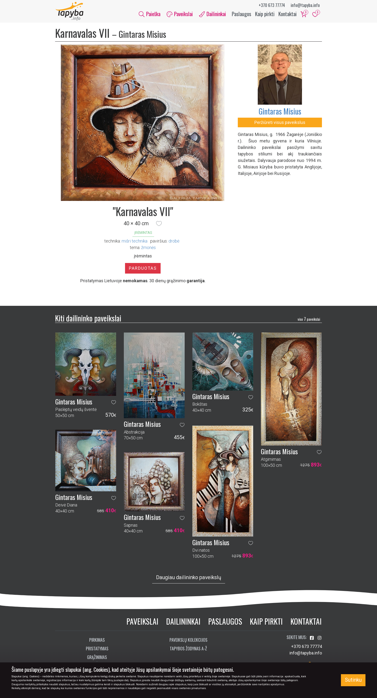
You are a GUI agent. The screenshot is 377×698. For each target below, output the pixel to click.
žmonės (148, 247)
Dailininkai (183, 621)
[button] (159, 224)
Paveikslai (142, 621)
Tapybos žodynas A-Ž (188, 649)
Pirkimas (97, 640)
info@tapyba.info (305, 5)
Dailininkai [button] (212, 14)
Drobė (174, 241)
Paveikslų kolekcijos (188, 640)
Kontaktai (287, 14)
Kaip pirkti (265, 14)
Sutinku (353, 680)
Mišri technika (134, 241)
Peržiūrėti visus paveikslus (279, 122)
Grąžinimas (97, 657)
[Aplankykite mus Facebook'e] (312, 638)
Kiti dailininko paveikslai (88, 318)
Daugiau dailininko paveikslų (188, 578)
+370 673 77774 (272, 5)
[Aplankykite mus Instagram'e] (319, 638)
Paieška (149, 14)
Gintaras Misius (279, 111)
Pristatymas (97, 649)
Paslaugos (241, 14)
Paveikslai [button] (180, 14)
